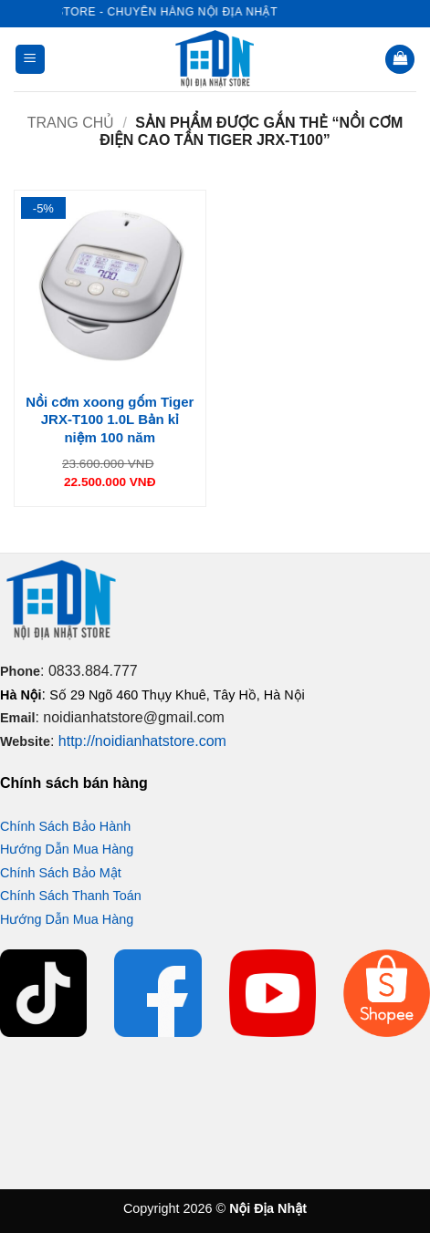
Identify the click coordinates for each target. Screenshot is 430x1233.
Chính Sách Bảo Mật (60, 872)
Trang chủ (71, 122)
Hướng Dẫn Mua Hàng (66, 849)
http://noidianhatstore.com (142, 741)
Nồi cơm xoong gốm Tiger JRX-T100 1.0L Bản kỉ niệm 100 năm (110, 419)
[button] (30, 60)
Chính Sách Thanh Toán (71, 895)
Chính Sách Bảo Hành (65, 826)
